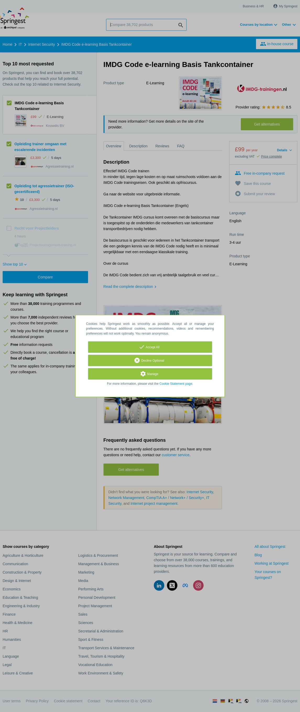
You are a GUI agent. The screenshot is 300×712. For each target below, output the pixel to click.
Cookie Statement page (175, 384)
